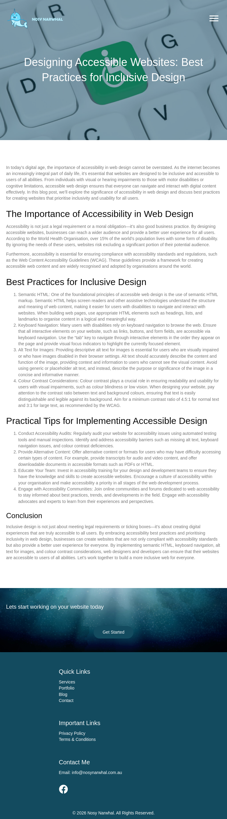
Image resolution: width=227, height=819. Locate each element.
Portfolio (66, 688)
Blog (63, 694)
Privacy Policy (72, 733)
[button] (114, 632)
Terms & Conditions (77, 739)
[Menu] (214, 18)
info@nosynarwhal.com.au (97, 772)
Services (67, 682)
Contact (66, 700)
